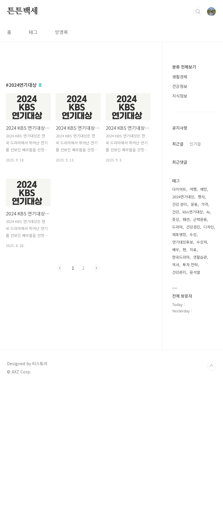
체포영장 (179, 234)
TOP (211, 493)
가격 (204, 204)
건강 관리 (179, 204)
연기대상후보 (182, 242)
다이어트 (179, 189)
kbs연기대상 (193, 212)
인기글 (195, 144)
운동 (194, 204)
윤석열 (195, 272)
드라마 (177, 227)
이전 (60, 349)
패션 (186, 219)
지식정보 (179, 96)
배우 (175, 249)
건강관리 (179, 272)
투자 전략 (190, 264)
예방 (203, 189)
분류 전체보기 (184, 67)
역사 (175, 264)
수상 (193, 234)
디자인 (209, 227)
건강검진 (193, 227)
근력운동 (200, 219)
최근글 (178, 144)
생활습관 (200, 257)
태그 (33, 31)
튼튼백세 (22, 11)
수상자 (202, 242)
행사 (201, 196)
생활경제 (179, 77)
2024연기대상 (183, 196)
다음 (96, 349)
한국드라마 (181, 257)
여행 (193, 189)
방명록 (61, 31)
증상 (175, 219)
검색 (198, 11)
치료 (193, 249)
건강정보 (179, 86)
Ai (208, 212)
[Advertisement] (78, 112)
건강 (175, 212)
